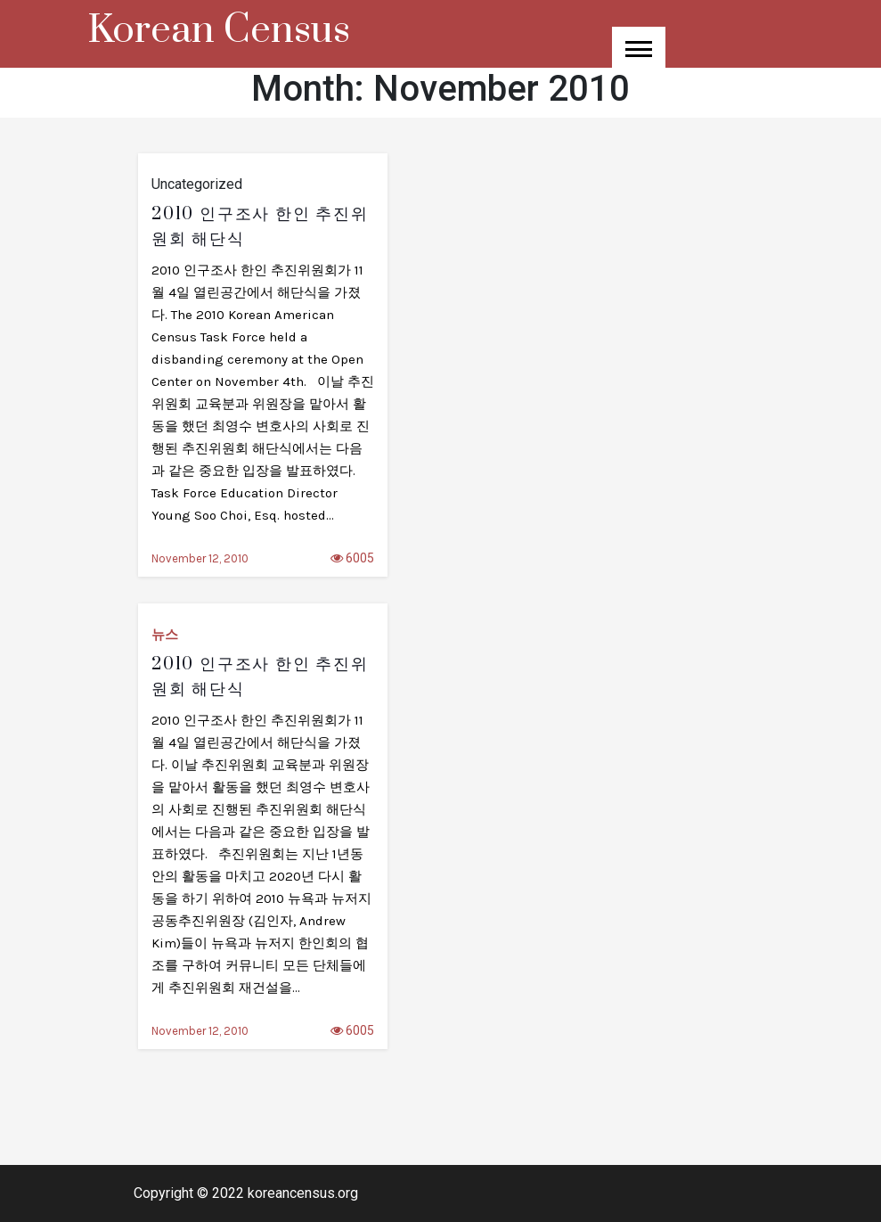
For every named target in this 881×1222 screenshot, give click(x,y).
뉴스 (164, 635)
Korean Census (218, 30)
